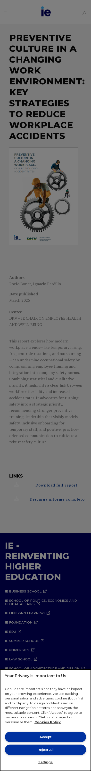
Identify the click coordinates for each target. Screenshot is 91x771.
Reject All (46, 750)
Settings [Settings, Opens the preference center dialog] (45, 762)
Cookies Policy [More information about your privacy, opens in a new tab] (47, 722)
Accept (45, 737)
